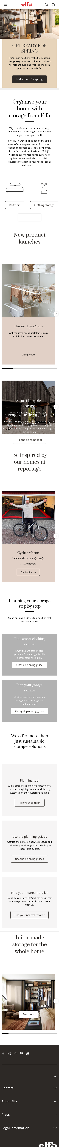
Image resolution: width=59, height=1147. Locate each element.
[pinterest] (22, 1053)
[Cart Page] (54, 4)
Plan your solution (29, 802)
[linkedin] (16, 1053)
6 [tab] (40, 1033)
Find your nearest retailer (29, 915)
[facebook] (4, 1053)
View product (28, 354)
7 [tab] (46, 1033)
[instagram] (10, 1053)
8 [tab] (54, 1033)
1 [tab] (7, 368)
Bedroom (28, 1014)
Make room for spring (29, 79)
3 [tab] (29, 368)
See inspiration (28, 572)
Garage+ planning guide (29, 711)
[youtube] (28, 1053)
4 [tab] (40, 368)
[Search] (47, 4)
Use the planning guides (29, 859)
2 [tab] (18, 368)
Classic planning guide (29, 665)
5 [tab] (51, 368)
